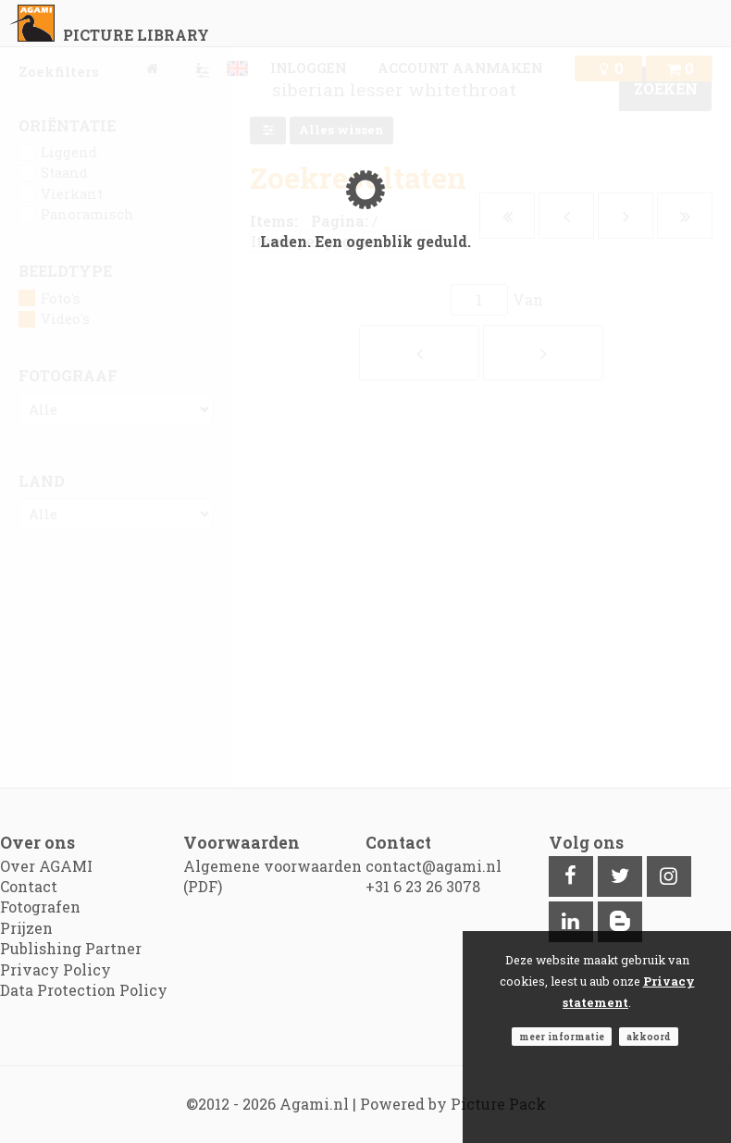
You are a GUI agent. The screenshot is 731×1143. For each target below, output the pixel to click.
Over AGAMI (46, 866)
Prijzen (26, 928)
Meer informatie (561, 1036)
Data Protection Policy (83, 990)
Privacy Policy (55, 969)
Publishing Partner (71, 948)
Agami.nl (314, 1103)
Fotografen (40, 906)
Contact (28, 886)
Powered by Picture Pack (453, 1103)
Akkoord (648, 1036)
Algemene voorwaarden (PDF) (272, 876)
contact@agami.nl (434, 866)
